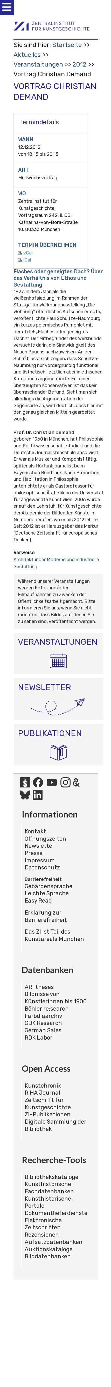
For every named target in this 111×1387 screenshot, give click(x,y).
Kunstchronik (43, 1085)
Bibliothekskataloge (51, 1177)
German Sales (43, 1030)
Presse (34, 853)
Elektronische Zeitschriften (43, 1224)
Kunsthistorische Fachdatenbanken (49, 1188)
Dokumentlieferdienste (56, 1213)
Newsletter (39, 845)
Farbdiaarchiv (43, 1015)
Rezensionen (42, 1234)
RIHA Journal (42, 1092)
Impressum (40, 860)
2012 (79, 64)
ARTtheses (39, 987)
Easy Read (38, 900)
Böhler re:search (47, 1008)
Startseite (67, 45)
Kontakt (35, 831)
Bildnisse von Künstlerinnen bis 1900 (56, 998)
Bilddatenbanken (48, 1256)
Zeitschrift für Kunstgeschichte (48, 1103)
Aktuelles (27, 54)
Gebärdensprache (48, 886)
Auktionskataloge (49, 1249)
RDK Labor (38, 1037)
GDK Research (43, 1023)
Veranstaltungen (38, 64)
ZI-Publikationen (48, 1114)
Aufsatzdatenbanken (53, 1242)
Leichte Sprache (47, 893)
